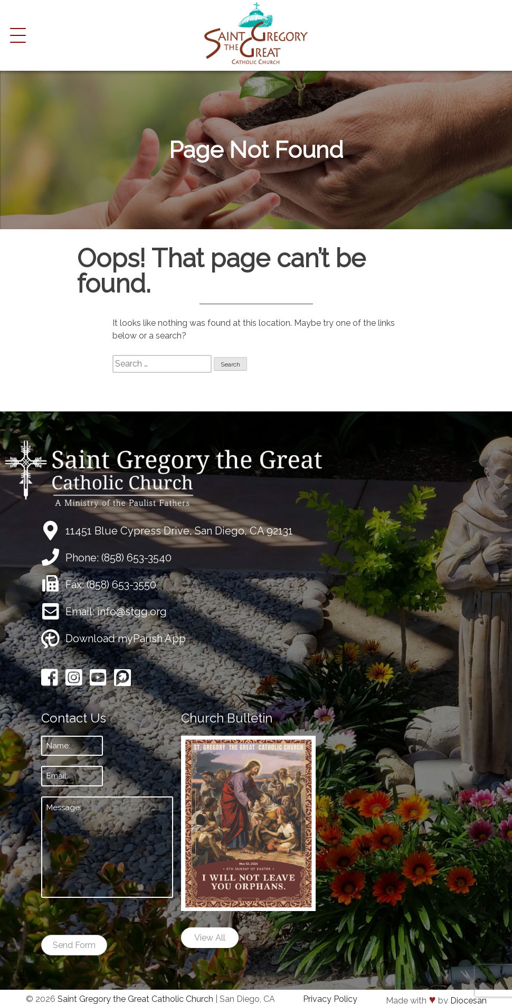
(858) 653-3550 (121, 584)
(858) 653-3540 (136, 557)
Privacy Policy (330, 999)
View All (209, 938)
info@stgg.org (132, 611)
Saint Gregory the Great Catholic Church (135, 999)
